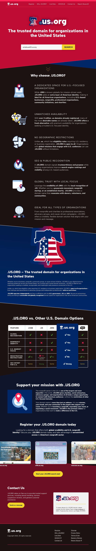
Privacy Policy (75, 533)
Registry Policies (76, 538)
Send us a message (16, 505)
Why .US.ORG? (42, 4)
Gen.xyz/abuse (79, 509)
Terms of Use (75, 535)
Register (31, 4)
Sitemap (73, 530)
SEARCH (68, 47)
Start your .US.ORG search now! (48, 474)
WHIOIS (57, 538)
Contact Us (71, 4)
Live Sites (52, 4)
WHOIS (60, 4)
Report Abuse (82, 4)
